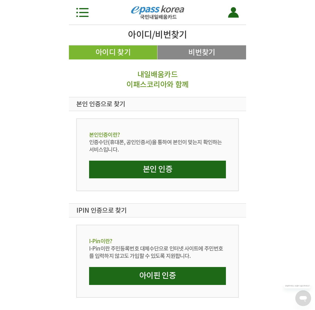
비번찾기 (201, 52)
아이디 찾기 (113, 52)
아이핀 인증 (157, 275)
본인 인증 (157, 169)
